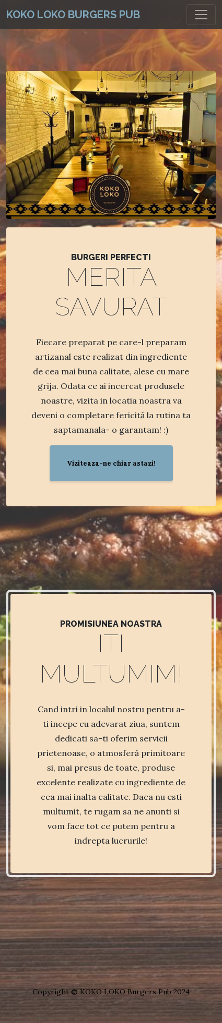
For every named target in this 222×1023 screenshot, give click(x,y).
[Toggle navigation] (201, 14)
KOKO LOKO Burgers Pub (73, 14)
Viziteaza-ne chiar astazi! (111, 463)
